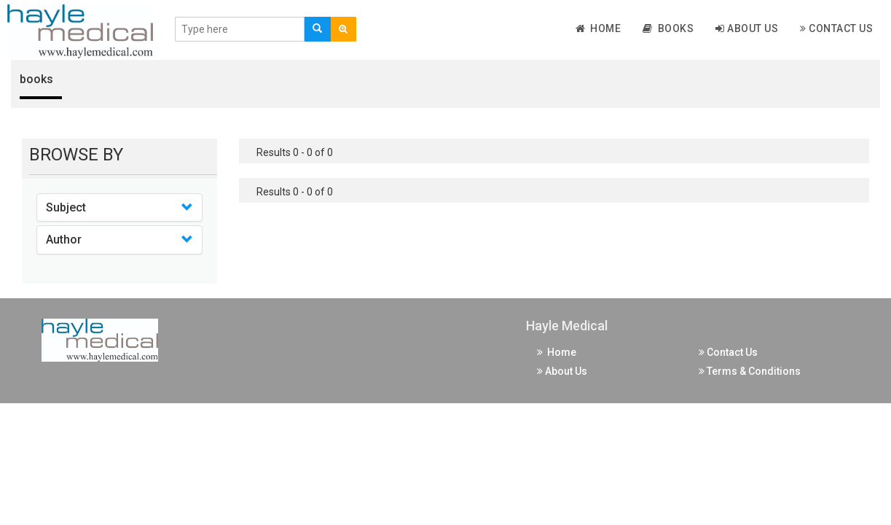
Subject (66, 207)
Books (668, 28)
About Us (746, 28)
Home (598, 28)
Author (64, 239)
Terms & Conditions (750, 371)
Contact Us (836, 28)
